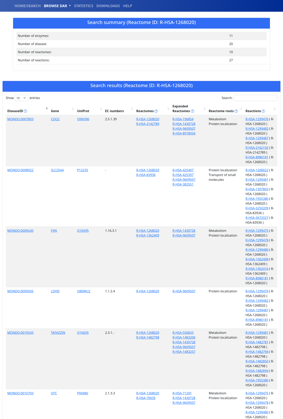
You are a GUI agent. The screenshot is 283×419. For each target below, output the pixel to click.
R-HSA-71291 (138, 260)
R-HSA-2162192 (236, 128)
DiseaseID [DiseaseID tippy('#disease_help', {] (17, 106)
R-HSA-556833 (139, 228)
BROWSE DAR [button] (56, 5)
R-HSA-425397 (139, 146)
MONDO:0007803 (20, 114)
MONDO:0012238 (20, 346)
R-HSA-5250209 (236, 160)
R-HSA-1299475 (236, 173)
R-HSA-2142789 (111, 119)
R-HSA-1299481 (236, 146)
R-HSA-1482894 (236, 247)
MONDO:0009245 (20, 173)
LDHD (41, 205)
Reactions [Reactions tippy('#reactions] (234, 106)
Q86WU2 (61, 205)
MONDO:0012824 (20, 378)
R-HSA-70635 (109, 264)
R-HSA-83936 (109, 146)
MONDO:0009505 (20, 205)
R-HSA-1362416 (236, 192)
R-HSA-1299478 (236, 178)
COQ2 (41, 114)
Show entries (23, 98)
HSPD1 (42, 287)
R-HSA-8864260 (140, 296)
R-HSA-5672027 (236, 165)
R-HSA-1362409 (111, 178)
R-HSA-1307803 (236, 151)
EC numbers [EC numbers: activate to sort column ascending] (83, 106)
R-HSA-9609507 (140, 124)
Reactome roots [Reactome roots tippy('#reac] (188, 106)
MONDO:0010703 (20, 260)
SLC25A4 (43, 141)
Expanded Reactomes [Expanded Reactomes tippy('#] (148, 106)
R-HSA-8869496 (111, 292)
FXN (40, 173)
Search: (249, 98)
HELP (127, 5)
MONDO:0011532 (20, 287)
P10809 (60, 287)
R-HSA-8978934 (140, 128)
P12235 (60, 141)
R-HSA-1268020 (111, 114)
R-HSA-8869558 (236, 306)
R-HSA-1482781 (236, 232)
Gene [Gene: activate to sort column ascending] (41, 106)
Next (271, 411)
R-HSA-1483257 (140, 247)
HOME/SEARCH (27, 5)
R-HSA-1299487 (236, 124)
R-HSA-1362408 (236, 188)
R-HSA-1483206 (140, 232)
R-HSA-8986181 (236, 133)
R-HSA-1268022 (236, 141)
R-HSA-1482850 (236, 242)
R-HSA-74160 (138, 292)
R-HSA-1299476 (236, 114)
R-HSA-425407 (139, 141)
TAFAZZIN (44, 228)
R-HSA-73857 (138, 306)
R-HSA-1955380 (236, 156)
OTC (40, 260)
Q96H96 (61, 114)
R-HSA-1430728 (140, 119)
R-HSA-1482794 (236, 237)
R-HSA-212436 (139, 287)
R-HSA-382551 (139, 156)
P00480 (60, 260)
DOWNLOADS (108, 5)
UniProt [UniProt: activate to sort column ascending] (61, 106)
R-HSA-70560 (234, 274)
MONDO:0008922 (20, 141)
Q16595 (60, 173)
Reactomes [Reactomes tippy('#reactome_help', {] (111, 106)
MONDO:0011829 (20, 319)
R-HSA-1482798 (111, 232)
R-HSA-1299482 (236, 119)
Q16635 (60, 228)
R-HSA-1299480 (236, 183)
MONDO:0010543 (20, 228)
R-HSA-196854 (139, 114)
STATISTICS (83, 5)
